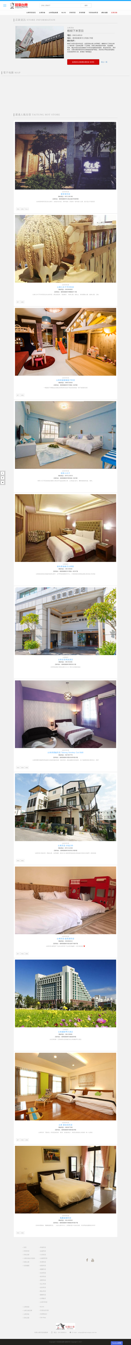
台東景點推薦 (53, 12)
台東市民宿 (65, 192)
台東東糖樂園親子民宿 (65, 380)
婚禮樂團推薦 (18, 12)
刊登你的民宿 (93, 12)
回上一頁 (104, 62)
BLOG (64, 12)
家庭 (22, 302)
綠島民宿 (43, 1265)
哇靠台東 (26, 1262)
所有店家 (26, 1254)
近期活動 (114, 12)
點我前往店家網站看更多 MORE (83, 62)
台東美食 (42, 12)
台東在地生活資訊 (29, 1258)
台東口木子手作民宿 (65, 287)
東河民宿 (43, 1276)
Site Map (43, 1317)
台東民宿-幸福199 (65, 846)
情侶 (18, 209)
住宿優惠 (26, 1265)
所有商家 (82, 12)
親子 (18, 302)
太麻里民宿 (43, 1258)
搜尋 (86, 5)
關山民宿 (43, 1291)
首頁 (25, 1247)
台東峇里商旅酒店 (65, 660)
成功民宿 (43, 1287)
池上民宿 (43, 1284)
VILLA (26, 209)
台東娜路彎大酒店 (65, 1032)
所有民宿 (72, 12)
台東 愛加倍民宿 (65, 1125)
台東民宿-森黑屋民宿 (65, 939)
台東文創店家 (28, 1310)
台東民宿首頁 (31, 12)
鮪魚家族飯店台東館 (65, 566)
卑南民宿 (43, 1247)
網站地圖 (104, 12)
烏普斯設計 (43, 1314)
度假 (22, 209)
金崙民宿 (43, 1251)
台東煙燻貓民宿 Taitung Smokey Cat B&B (65, 752)
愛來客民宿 (65, 194)
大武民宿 (43, 1254)
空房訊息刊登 (44, 1310)
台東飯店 (65, 564)
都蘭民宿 (43, 1269)
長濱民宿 (43, 1262)
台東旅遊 (26, 1307)
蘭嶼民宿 (43, 1295)
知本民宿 (43, 1273)
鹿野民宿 (43, 1280)
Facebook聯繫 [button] (116, 1343)
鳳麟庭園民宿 (65, 1218)
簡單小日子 (65, 473)
